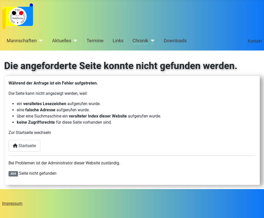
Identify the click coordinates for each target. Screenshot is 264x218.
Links (118, 40)
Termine (95, 40)
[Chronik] (151, 40)
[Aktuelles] (74, 40)
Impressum (12, 203)
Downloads (175, 40)
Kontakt (255, 41)
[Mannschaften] (40, 40)
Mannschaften (22, 40)
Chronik (140, 40)
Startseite (24, 145)
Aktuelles (61, 40)
